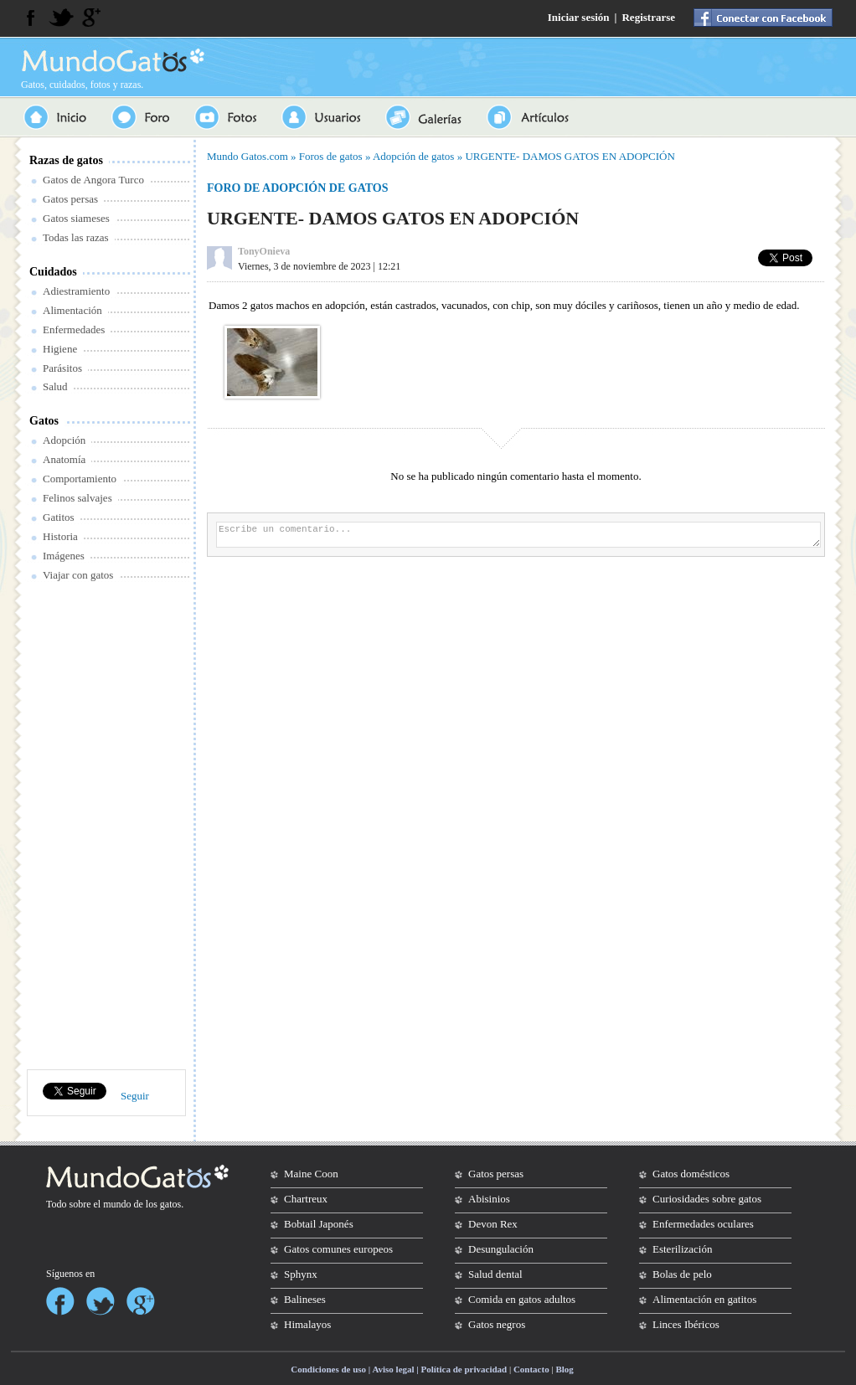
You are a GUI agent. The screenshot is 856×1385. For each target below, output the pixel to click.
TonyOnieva (264, 251)
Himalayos (307, 1324)
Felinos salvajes (77, 498)
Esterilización (682, 1249)
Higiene (60, 348)
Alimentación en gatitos (704, 1299)
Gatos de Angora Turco (93, 179)
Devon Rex (493, 1224)
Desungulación (501, 1249)
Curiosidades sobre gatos (706, 1198)
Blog (564, 1369)
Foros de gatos (331, 156)
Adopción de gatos (413, 156)
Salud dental (495, 1274)
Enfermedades (74, 329)
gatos (170, 1204)
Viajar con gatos (78, 575)
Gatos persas (70, 199)
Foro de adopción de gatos (298, 188)
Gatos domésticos (691, 1173)
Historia (60, 536)
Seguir (135, 1095)
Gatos (44, 420)
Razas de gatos (66, 160)
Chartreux (305, 1198)
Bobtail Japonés (318, 1224)
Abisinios (489, 1198)
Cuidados (53, 271)
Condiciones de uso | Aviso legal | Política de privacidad (399, 1369)
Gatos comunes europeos (338, 1249)
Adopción (64, 440)
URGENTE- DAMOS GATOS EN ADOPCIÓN (569, 156)
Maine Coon (311, 1173)
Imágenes (64, 555)
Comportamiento (79, 478)
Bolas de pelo (682, 1274)
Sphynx (300, 1274)
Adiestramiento (76, 291)
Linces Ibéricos (685, 1324)
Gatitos (59, 517)
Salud (55, 386)
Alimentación (72, 310)
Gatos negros (496, 1324)
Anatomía (64, 459)
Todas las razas (76, 237)
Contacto (531, 1369)
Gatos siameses (76, 218)
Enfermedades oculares (703, 1224)
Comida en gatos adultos (521, 1299)
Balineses (305, 1299)
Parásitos (62, 368)
